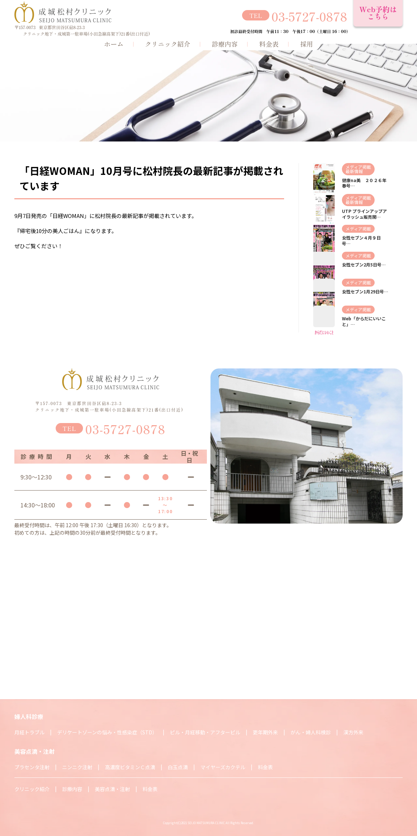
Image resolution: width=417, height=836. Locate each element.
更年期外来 (265, 732)
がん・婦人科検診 (311, 732)
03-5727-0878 (309, 16)
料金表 (269, 43)
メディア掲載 (358, 167)
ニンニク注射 (77, 767)
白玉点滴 (178, 767)
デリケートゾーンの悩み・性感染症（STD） (107, 732)
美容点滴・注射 (112, 789)
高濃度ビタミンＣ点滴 (130, 767)
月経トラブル (29, 732)
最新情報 (354, 171)
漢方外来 (353, 732)
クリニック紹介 (167, 43)
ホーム (114, 43)
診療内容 (225, 43)
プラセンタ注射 (32, 767)
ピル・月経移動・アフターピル (205, 732)
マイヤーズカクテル (222, 767)
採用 (306, 43)
